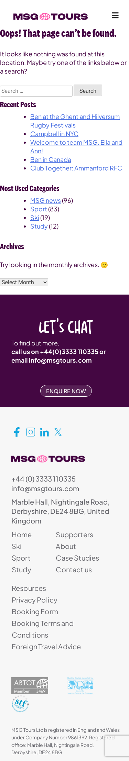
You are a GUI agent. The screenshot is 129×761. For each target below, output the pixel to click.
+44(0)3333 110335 (69, 351)
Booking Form (35, 611)
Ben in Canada (50, 159)
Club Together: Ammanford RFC (76, 168)
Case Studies (77, 557)
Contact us (74, 569)
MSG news (45, 200)
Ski (34, 217)
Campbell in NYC (54, 133)
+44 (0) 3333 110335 (43, 478)
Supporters (74, 534)
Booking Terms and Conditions (43, 629)
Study (39, 226)
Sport (38, 209)
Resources (29, 588)
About (66, 546)
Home (22, 534)
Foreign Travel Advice (46, 646)
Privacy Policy (34, 599)
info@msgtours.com (60, 360)
